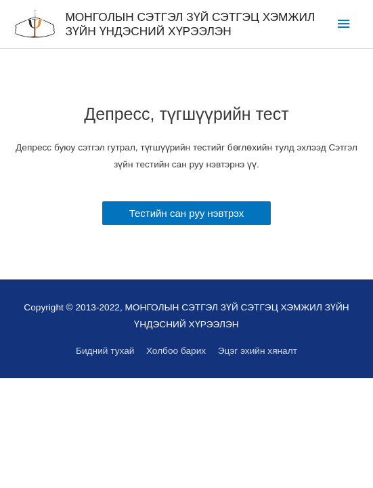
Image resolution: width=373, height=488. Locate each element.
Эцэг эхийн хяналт (257, 351)
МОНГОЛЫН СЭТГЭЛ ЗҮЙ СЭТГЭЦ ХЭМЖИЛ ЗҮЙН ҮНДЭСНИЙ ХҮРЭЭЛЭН (190, 24)
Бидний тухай (105, 351)
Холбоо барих (176, 351)
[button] (186, 213)
